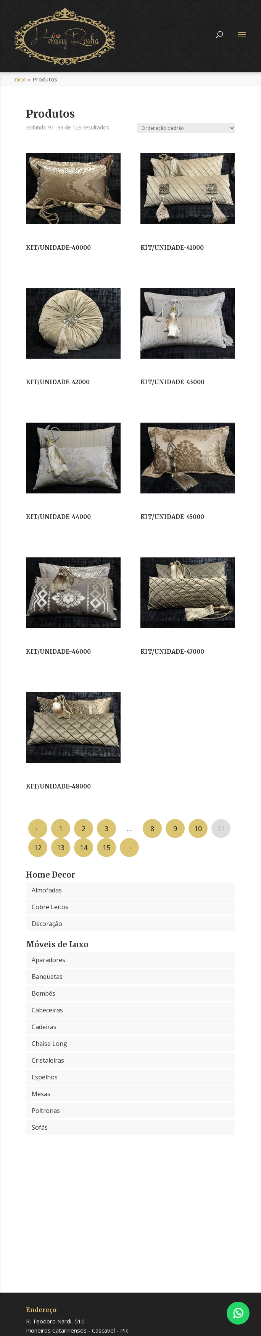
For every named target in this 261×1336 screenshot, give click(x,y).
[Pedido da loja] (186, 128)
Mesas (41, 1094)
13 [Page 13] (60, 847)
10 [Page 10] (198, 828)
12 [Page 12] (38, 847)
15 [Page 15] (106, 847)
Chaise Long (49, 1043)
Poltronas (46, 1110)
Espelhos (45, 1077)
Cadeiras (44, 1027)
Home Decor (50, 874)
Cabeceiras (47, 1010)
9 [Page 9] (175, 828)
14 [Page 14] (83, 847)
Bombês (43, 993)
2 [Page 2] (83, 828)
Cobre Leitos (50, 907)
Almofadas (47, 890)
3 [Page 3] (106, 828)
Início (19, 79)
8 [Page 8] (152, 828)
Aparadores (48, 960)
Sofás (40, 1127)
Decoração (47, 923)
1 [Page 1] (61, 828)
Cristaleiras (48, 1060)
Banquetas (47, 976)
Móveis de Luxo (57, 944)
